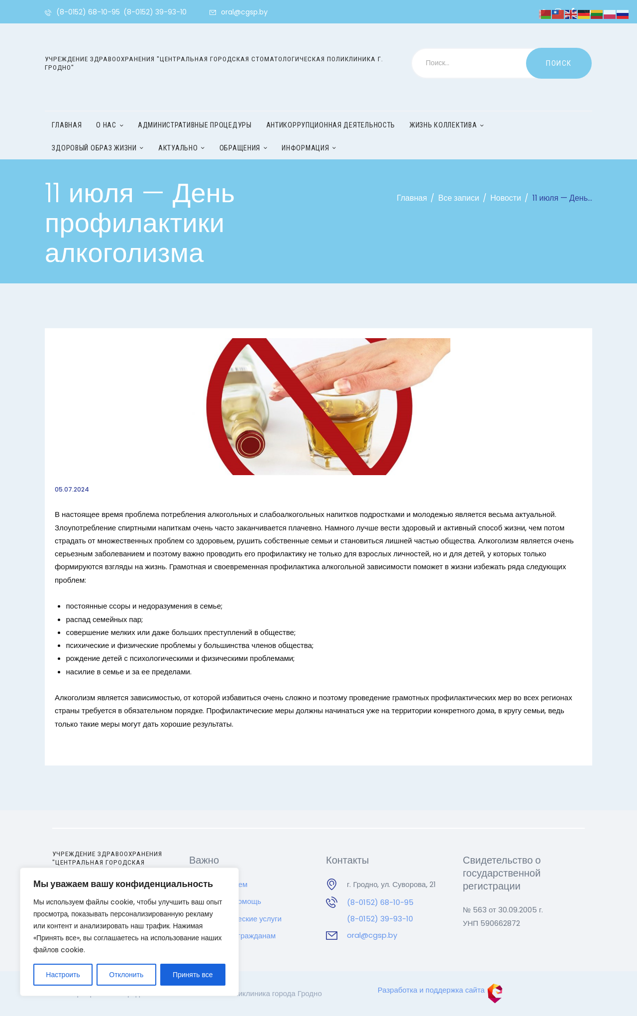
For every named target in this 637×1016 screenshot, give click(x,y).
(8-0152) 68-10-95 (380, 902)
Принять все (193, 975)
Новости (505, 198)
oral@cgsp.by (372, 935)
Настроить (63, 975)
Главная (412, 198)
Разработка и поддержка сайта (440, 990)
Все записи (458, 198)
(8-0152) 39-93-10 (380, 918)
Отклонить (126, 975)
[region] (129, 932)
